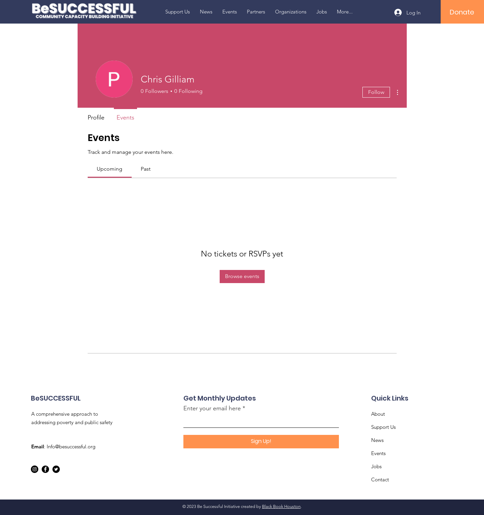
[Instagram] (34, 469)
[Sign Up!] (261, 441)
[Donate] (462, 12)
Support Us (383, 427)
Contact (380, 479)
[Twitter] (56, 469)
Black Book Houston (281, 506)
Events (378, 453)
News (377, 440)
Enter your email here (212, 408)
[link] (109, 169)
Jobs (376, 466)
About (378, 414)
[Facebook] (45, 469)
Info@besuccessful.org (71, 446)
